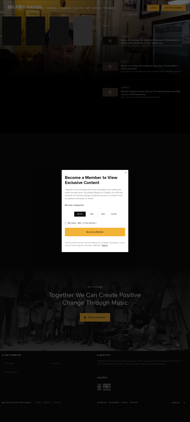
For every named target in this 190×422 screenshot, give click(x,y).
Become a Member (95, 232)
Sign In (105, 245)
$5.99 (79, 214)
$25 (103, 214)
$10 (92, 214)
